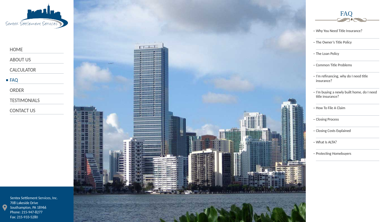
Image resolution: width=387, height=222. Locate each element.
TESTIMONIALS (25, 100)
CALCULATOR (23, 70)
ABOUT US (20, 60)
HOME (16, 49)
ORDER (17, 90)
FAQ (14, 80)
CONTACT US (22, 110)
